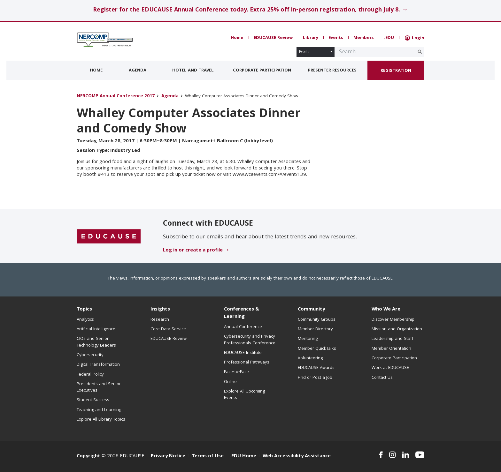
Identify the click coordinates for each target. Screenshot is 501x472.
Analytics (85, 319)
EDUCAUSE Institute (243, 352)
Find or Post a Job (315, 377)
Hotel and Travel (193, 70)
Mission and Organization (397, 329)
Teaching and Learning (99, 410)
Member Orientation (391, 348)
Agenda (137, 70)
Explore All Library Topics (101, 419)
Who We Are (386, 309)
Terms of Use (208, 456)
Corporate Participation (262, 70)
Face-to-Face (236, 372)
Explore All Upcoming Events (244, 394)
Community (311, 309)
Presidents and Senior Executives (99, 387)
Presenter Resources (332, 70)
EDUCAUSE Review (273, 37)
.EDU (389, 37)
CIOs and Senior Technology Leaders (96, 342)
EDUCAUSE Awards (316, 367)
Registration (396, 70)
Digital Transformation (98, 364)
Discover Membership (393, 319)
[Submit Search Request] (419, 51)
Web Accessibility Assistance (297, 456)
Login (414, 38)
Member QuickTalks (317, 348)
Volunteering (310, 358)
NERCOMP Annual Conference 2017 (116, 96)
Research (159, 319)
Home (237, 37)
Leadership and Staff (392, 338)
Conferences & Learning (241, 313)
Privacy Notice (168, 456)
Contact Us (382, 377)
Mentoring (308, 338)
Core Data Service (168, 329)
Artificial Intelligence (96, 329)
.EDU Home (243, 456)
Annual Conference (243, 327)
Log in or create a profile (193, 250)
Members (363, 37)
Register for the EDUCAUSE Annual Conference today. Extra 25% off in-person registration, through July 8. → (250, 10)
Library (310, 37)
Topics (84, 309)
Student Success (93, 400)
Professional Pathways (246, 362)
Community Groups (316, 319)
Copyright (88, 456)
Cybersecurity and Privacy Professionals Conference (249, 340)
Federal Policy (90, 374)
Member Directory (315, 329)
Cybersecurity (90, 355)
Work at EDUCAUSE (390, 367)
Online (230, 382)
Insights (160, 309)
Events (335, 37)
